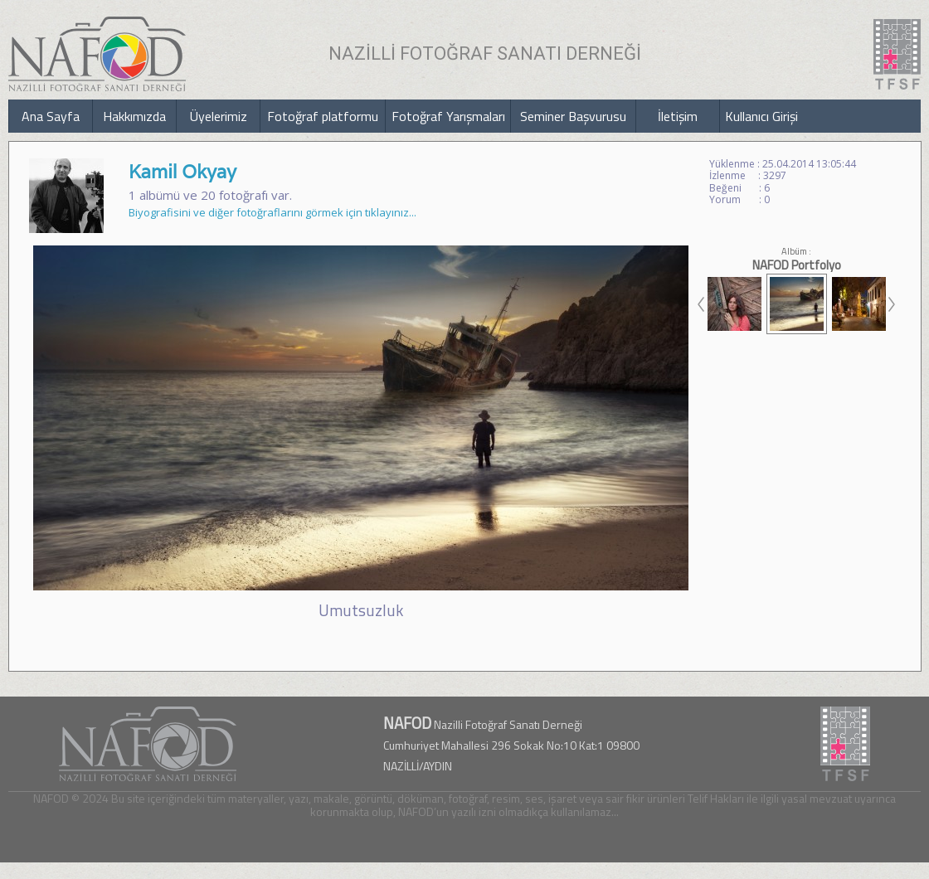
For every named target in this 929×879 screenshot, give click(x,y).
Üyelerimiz (218, 116)
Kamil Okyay (182, 171)
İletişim (678, 116)
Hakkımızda (134, 116)
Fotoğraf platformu (322, 116)
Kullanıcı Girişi (761, 116)
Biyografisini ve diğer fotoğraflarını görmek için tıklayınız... (272, 212)
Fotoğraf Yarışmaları (448, 116)
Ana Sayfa (51, 116)
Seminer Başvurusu (573, 116)
